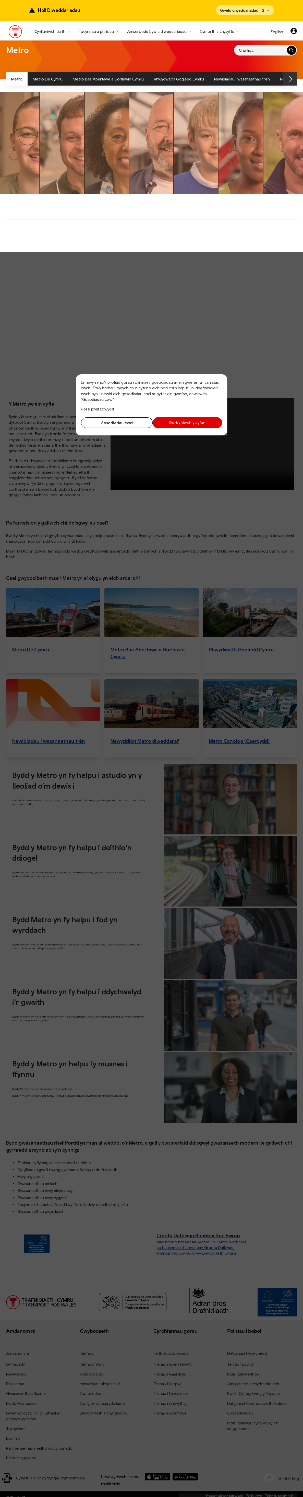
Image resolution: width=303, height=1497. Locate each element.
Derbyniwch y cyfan (188, 422)
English (277, 31)
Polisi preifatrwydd (97, 409)
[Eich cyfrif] (293, 31)
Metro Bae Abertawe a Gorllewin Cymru (108, 79)
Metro (16, 79)
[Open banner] (245, 10)
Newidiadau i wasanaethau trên (242, 79)
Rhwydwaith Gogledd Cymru (179, 79)
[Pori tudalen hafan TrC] (15, 32)
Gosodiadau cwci (115, 422)
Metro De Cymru (48, 79)
